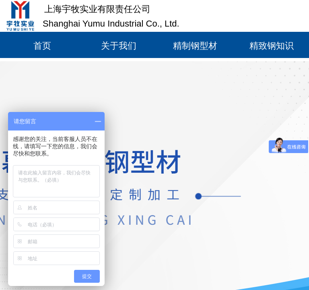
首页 (42, 46)
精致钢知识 (271, 46)
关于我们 (118, 46)
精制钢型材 (195, 46)
